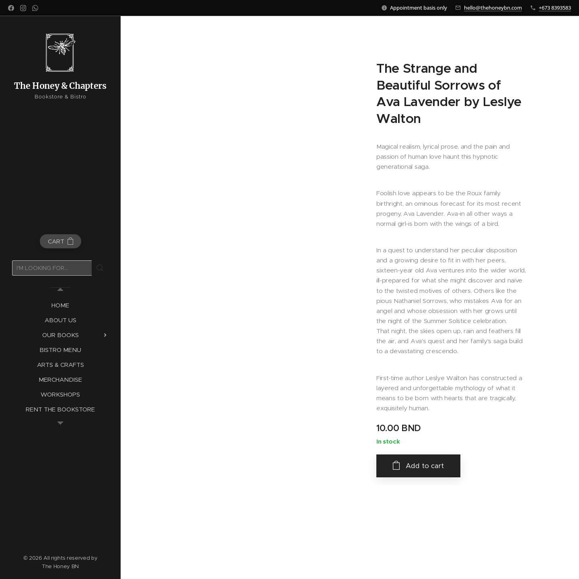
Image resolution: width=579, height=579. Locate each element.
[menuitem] (60, 305)
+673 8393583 (555, 7)
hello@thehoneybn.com (493, 7)
